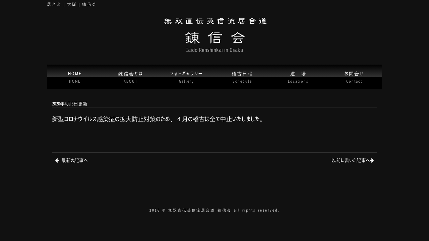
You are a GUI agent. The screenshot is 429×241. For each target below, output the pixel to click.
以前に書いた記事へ (350, 160)
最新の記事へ (74, 160)
